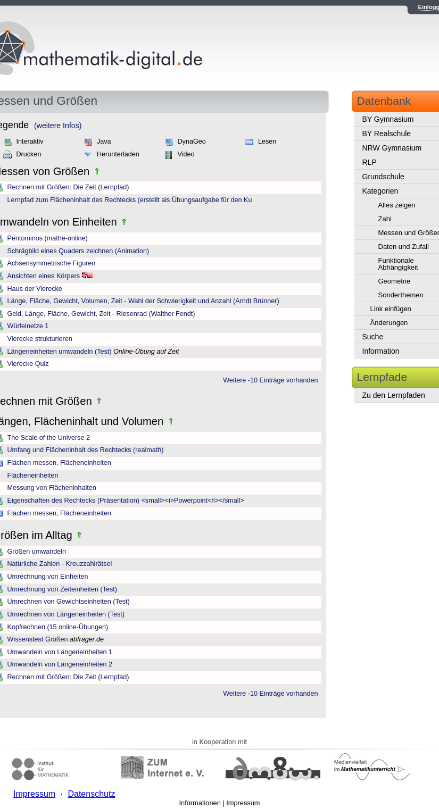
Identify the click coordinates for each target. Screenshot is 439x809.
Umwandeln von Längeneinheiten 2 (59, 664)
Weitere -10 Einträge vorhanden (270, 380)
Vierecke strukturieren (39, 339)
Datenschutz (91, 793)
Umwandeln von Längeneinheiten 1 (59, 652)
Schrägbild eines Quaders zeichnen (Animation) (78, 251)
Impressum (243, 803)
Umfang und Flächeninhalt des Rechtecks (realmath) (85, 450)
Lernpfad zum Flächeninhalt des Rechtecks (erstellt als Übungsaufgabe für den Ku (129, 200)
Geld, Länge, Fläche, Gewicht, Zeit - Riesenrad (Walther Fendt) (101, 314)
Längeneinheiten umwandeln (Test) (59, 351)
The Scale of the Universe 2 (48, 437)
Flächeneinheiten (33, 475)
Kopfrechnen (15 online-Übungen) (58, 627)
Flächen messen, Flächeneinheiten (59, 462)
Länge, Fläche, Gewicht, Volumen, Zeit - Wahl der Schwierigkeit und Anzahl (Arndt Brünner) (143, 301)
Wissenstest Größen (37, 639)
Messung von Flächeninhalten (51, 487)
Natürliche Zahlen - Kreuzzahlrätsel (59, 564)
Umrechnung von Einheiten (47, 576)
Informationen (200, 803)
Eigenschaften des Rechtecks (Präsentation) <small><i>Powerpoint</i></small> (125, 500)
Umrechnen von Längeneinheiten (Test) (66, 614)
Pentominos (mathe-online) (47, 238)
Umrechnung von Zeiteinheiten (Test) (62, 589)
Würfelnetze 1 (28, 326)
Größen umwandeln (37, 551)
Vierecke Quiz (28, 364)
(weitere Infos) (57, 125)
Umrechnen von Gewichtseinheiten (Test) (68, 601)
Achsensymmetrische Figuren (51, 263)
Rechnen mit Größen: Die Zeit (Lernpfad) (68, 187)
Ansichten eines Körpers (43, 276)
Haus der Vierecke (34, 289)
